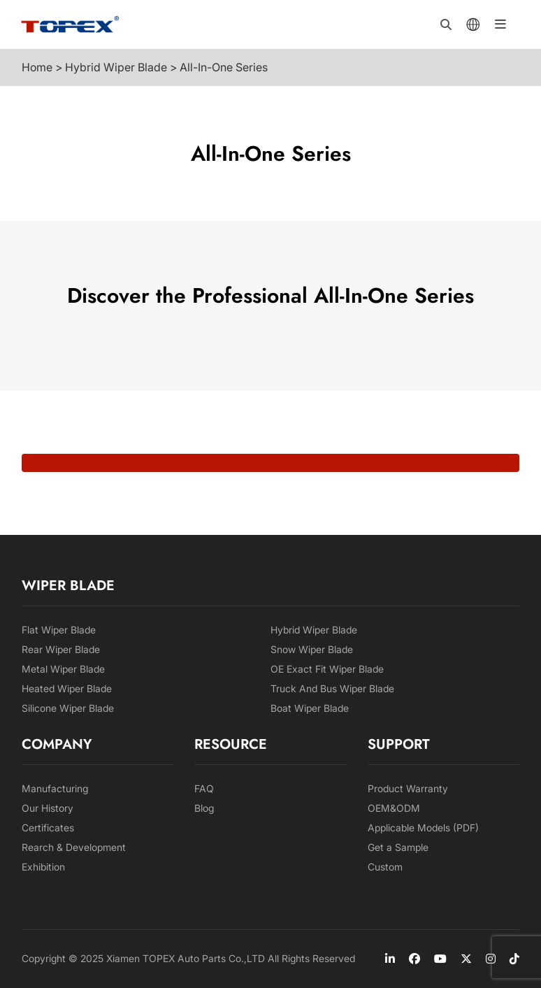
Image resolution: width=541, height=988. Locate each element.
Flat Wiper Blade (59, 630)
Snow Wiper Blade (311, 649)
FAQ (204, 788)
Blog (204, 808)
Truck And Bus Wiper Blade (332, 688)
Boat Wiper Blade (309, 708)
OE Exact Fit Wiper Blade (327, 669)
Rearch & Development (74, 847)
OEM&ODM (394, 808)
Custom (385, 867)
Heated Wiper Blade (67, 688)
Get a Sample (398, 847)
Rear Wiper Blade (61, 649)
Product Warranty (408, 788)
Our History (47, 808)
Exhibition (43, 867)
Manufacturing (55, 788)
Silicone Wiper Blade (68, 708)
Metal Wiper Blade (63, 669)
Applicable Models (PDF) (423, 827)
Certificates (48, 827)
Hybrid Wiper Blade (313, 630)
